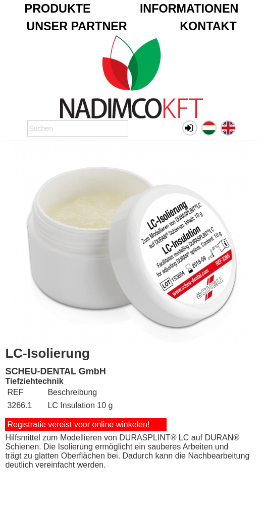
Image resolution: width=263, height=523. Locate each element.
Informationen (189, 8)
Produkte (58, 8)
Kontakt (208, 26)
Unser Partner (76, 26)
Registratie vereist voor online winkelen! (78, 424)
